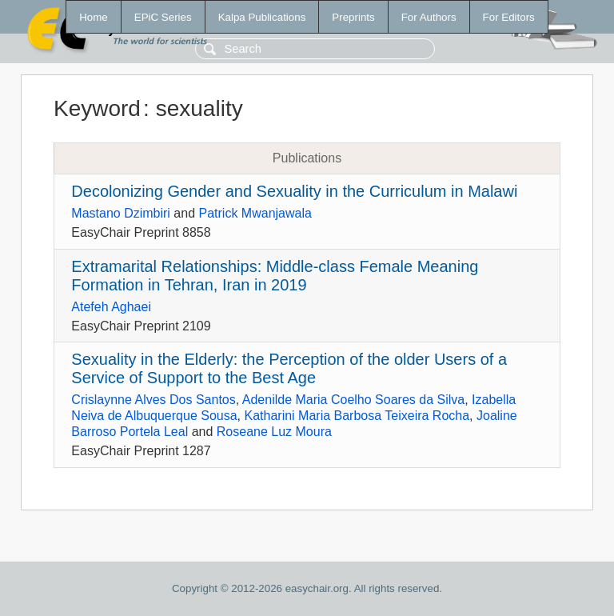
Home (93, 17)
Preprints (353, 17)
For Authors (429, 17)
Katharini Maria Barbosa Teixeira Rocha (356, 415)
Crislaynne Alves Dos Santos (153, 399)
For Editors (509, 17)
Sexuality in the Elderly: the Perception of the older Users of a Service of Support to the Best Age (289, 368)
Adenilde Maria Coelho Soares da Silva (353, 399)
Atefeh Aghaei (111, 307)
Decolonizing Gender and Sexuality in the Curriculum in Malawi (294, 191)
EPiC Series (163, 17)
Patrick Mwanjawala (255, 213)
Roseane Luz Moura (274, 431)
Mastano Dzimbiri (120, 213)
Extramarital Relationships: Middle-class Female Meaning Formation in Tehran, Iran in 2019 (274, 276)
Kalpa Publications (262, 17)
